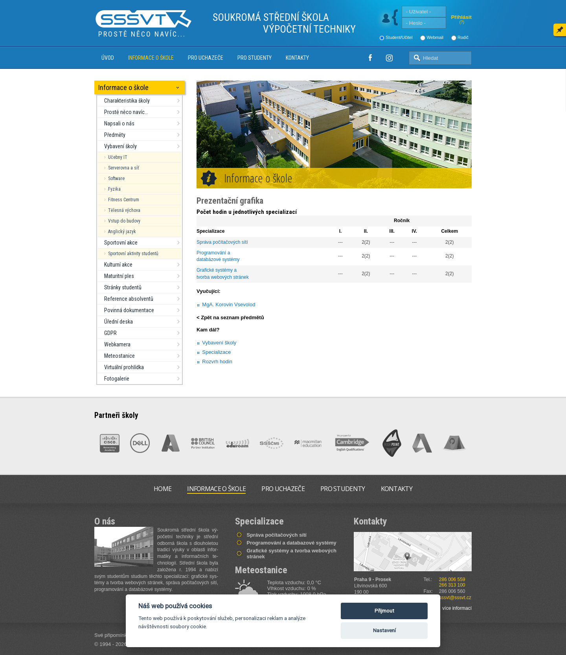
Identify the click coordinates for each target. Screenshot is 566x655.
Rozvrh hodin (217, 361)
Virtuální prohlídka (124, 367)
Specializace (216, 352)
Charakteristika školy (127, 101)
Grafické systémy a (217, 270)
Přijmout (384, 611)
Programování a (214, 253)
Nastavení (384, 630)
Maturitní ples (119, 276)
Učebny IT (117, 157)
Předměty (114, 135)
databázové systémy (218, 259)
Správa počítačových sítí (222, 242)
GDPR (110, 333)
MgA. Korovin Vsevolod (228, 304)
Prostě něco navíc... (126, 112)
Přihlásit (461, 17)
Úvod (107, 58)
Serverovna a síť (123, 168)
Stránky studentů (123, 287)
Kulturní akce (118, 264)
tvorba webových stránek (223, 277)
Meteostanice (119, 356)
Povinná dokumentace (129, 310)
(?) (461, 22)
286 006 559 (452, 579)
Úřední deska (118, 321)
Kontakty (297, 58)
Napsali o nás (119, 123)
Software (116, 178)
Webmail (434, 37)
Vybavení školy (120, 146)
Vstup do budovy (124, 221)
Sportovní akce (121, 242)
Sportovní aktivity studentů (133, 253)
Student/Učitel (399, 37)
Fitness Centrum (123, 199)
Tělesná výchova (124, 210)
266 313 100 (452, 585)
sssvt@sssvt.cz (455, 597)
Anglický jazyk (122, 231)
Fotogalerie (116, 378)
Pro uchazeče (205, 58)
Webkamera (117, 344)
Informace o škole (151, 58)
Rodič (463, 37)
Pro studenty (254, 58)
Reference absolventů (128, 299)
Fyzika (114, 189)
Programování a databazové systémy (291, 543)
